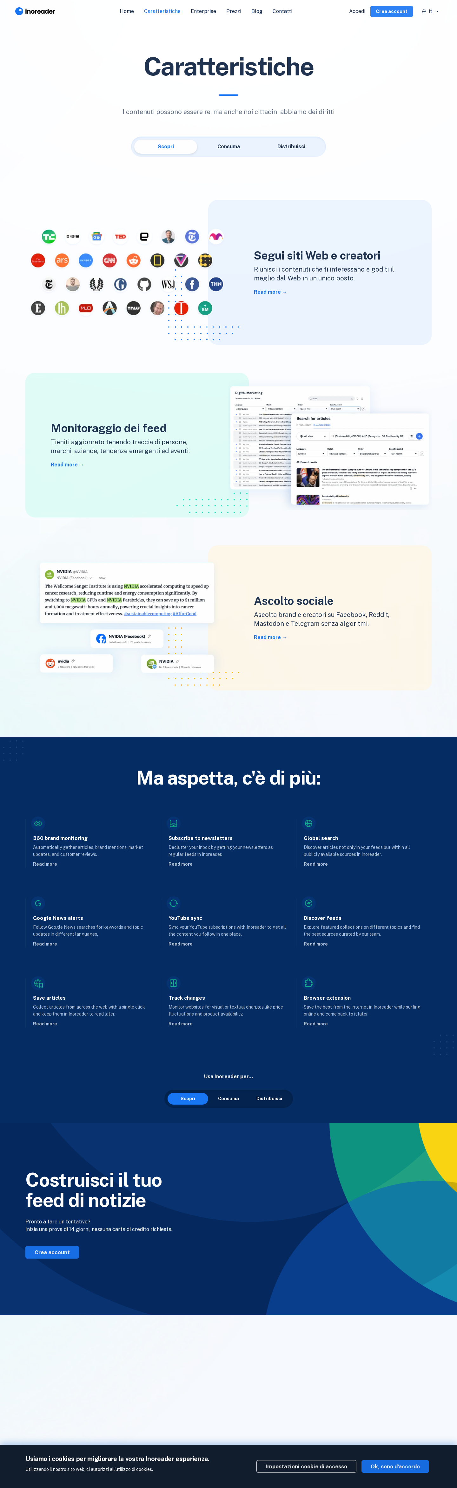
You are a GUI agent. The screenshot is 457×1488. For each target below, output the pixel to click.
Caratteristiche (162, 11)
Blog (256, 11)
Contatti (282, 11)
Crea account (391, 11)
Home (127, 11)
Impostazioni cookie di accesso (306, 1466)
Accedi (357, 11)
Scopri (166, 147)
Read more (267, 292)
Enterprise (203, 11)
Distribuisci (291, 147)
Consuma (228, 147)
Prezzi (233, 11)
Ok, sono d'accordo (395, 1466)
